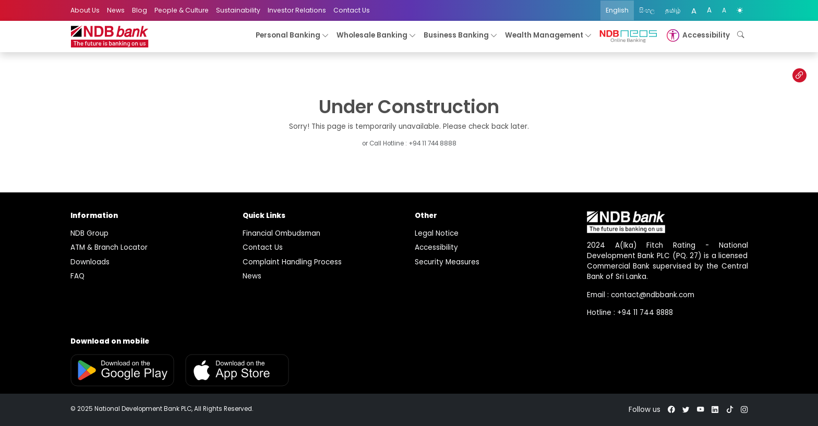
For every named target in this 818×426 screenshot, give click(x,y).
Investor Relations (297, 10)
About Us (85, 10)
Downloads (90, 262)
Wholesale (376, 36)
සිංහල (647, 10)
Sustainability (238, 10)
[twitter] (686, 410)
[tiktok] (729, 410)
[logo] (109, 37)
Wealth (548, 36)
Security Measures (447, 262)
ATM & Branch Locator (109, 247)
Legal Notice (437, 233)
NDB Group (89, 233)
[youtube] (700, 410)
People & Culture (181, 10)
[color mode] (739, 10)
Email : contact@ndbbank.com (640, 295)
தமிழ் (673, 10)
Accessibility (436, 247)
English (617, 10)
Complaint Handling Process (292, 262)
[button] (696, 35)
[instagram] (744, 410)
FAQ (77, 276)
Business (461, 36)
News (116, 10)
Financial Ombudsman (281, 233)
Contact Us (351, 10)
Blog (139, 10)
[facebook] (671, 410)
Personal (292, 36)
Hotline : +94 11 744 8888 (630, 313)
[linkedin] (715, 410)
